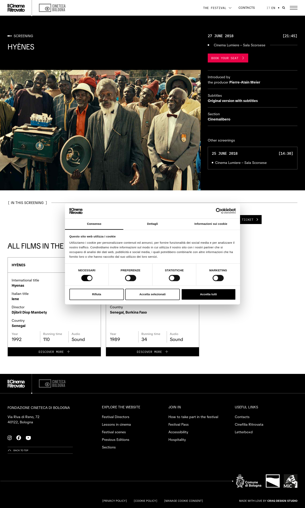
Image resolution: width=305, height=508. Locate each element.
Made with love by (268, 501)
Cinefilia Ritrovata (249, 424)
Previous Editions (115, 439)
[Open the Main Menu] (293, 8)
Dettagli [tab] (152, 223)
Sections (109, 447)
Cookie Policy (145, 501)
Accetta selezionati (152, 294)
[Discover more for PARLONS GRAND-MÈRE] (152, 351)
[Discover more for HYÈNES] (54, 351)
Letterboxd (244, 432)
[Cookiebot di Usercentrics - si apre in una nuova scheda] (219, 211)
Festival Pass (178, 424)
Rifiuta (96, 294)
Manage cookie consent (183, 501)
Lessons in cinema (116, 424)
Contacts (246, 8)
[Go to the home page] (16, 8)
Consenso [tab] (94, 223)
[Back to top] (18, 450)
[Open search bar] (283, 7)
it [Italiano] (268, 8)
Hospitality (177, 439)
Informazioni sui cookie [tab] (211, 223)
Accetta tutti (208, 294)
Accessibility (178, 432)
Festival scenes (114, 432)
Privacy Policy (114, 501)
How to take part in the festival (193, 417)
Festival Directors (115, 417)
